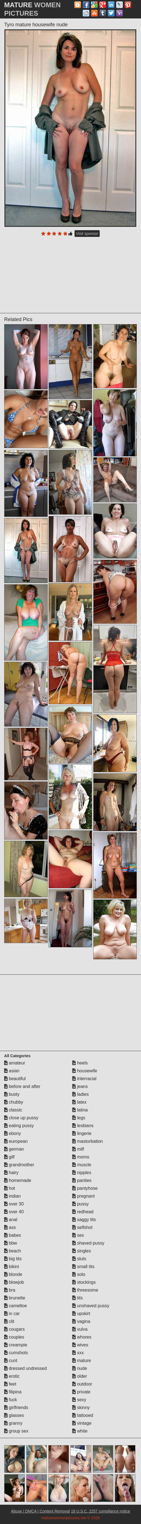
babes (12, 1235)
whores (81, 1337)
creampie (15, 1344)
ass (10, 1227)
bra (9, 1290)
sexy (79, 1399)
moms (80, 1157)
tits (77, 1297)
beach (12, 1251)
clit (9, 1321)
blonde (13, 1274)
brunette (14, 1297)
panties (81, 1180)
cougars (14, 1329)
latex (79, 1102)
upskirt (81, 1313)
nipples (81, 1172)
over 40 (14, 1211)
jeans (80, 1086)
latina (80, 1110)
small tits (83, 1266)
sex (78, 1235)
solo (78, 1274)
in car (12, 1313)
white (79, 1431)
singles (81, 1251)
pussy (80, 1204)
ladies (80, 1094)
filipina (12, 1391)
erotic (12, 1376)
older (79, 1376)
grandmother (19, 1164)
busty (12, 1094)
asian (12, 1070)
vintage (81, 1423)
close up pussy (21, 1117)
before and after (22, 1086)
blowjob (14, 1282)
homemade (17, 1180)
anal (10, 1219)
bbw (10, 1243)
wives (80, 1344)
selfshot (82, 1227)
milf (78, 1149)
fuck (10, 1399)
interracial (84, 1078)
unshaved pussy (90, 1305)
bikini (11, 1266)
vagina (81, 1321)
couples (14, 1337)
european (16, 1141)
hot (9, 1188)
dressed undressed (25, 1368)
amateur (14, 1063)
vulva (79, 1329)
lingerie (81, 1133)
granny (13, 1423)
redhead (82, 1211)
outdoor (82, 1384)
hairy (11, 1172)
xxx (77, 1352)
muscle (81, 1164)
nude (79, 1368)
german (14, 1149)
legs (78, 1117)
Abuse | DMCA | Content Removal (40, 1511)
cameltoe (15, 1305)
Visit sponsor (87, 233)
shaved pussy (88, 1243)
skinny (81, 1407)
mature (81, 1360)
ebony (12, 1133)
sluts (79, 1258)
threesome (85, 1290)
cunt (10, 1360)
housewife (84, 1070)
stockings (83, 1282)
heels (80, 1063)
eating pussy (19, 1125)
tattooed (82, 1415)
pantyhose (84, 1188)
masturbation (87, 1141)
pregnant (83, 1196)
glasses (14, 1415)
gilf (9, 1157)
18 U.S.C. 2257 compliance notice (100, 1511)
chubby (13, 1102)
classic (13, 1110)
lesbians (82, 1125)
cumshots (16, 1352)
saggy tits (84, 1219)
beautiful (15, 1078)
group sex (16, 1431)
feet (10, 1384)
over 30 (14, 1204)
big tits (13, 1258)
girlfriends (16, 1407)
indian (12, 1196)
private (81, 1391)
